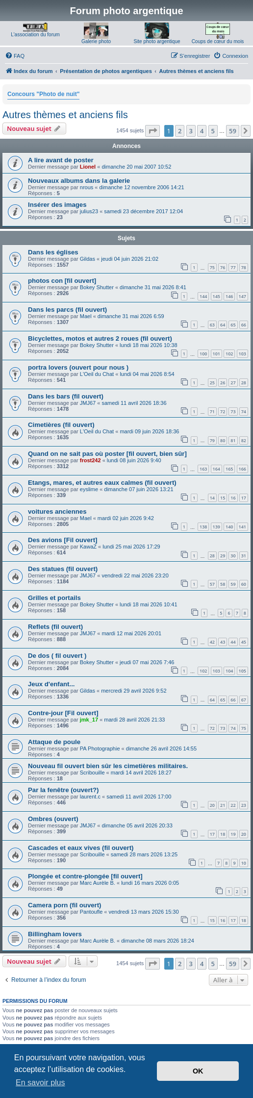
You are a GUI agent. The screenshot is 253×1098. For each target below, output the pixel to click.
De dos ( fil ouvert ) (57, 655)
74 (243, 411)
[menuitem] (15, 56)
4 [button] (201, 130)
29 (222, 555)
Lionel (88, 167)
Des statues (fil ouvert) (63, 569)
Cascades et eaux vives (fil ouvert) (81, 847)
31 (243, 555)
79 (212, 440)
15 (222, 498)
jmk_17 (89, 720)
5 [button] (213, 130)
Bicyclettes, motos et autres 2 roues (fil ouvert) (100, 338)
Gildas (87, 259)
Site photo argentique (156, 41)
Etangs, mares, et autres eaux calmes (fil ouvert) (102, 482)
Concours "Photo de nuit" (43, 94)
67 (243, 700)
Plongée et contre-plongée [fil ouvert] (85, 876)
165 (229, 469)
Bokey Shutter (97, 287)
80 (222, 440)
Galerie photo (96, 41)
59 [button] (232, 130)
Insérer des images (57, 204)
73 (232, 411)
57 (212, 584)
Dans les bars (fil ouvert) (65, 396)
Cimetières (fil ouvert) (61, 424)
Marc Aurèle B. (97, 883)
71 (212, 411)
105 (242, 671)
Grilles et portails (54, 597)
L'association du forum (35, 34)
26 (222, 382)
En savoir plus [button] (40, 1082)
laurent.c (90, 796)
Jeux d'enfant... (51, 684)
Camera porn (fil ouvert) (64, 905)
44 (232, 642)
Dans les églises (53, 252)
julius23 (89, 211)
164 (216, 469)
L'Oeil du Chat (97, 374)
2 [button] (179, 130)
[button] (152, 131)
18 (222, 834)
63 (212, 325)
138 (203, 527)
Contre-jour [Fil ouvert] (63, 713)
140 (229, 527)
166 (242, 469)
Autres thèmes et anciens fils (65, 114)
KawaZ (88, 546)
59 (232, 584)
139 (216, 527)
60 (243, 584)
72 (222, 411)
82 (243, 440)
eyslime (89, 489)
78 (243, 267)
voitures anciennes (57, 511)
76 (222, 267)
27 (232, 382)
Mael (86, 316)
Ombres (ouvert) (53, 819)
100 (203, 353)
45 (243, 642)
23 (243, 805)
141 (242, 527)
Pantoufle (91, 912)
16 (232, 498)
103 (242, 353)
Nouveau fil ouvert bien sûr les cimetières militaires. (108, 766)
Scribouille (92, 772)
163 (203, 469)
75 (212, 267)
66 (243, 325)
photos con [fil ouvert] (62, 280)
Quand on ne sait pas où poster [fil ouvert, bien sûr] (107, 453)
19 (232, 834)
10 (243, 863)
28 (243, 382)
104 (229, 671)
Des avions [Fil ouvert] (62, 540)
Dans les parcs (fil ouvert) (67, 309)
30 (232, 555)
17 (243, 498)
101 (216, 353)
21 (222, 805)
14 (212, 498)
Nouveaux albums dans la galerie (79, 180)
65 (232, 325)
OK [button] (198, 1071)
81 (232, 440)
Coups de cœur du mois (218, 41)
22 (232, 805)
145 (216, 296)
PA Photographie (100, 748)
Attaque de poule (54, 742)
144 (203, 296)
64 (222, 325)
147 (242, 296)
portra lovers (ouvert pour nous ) (78, 367)
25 (212, 382)
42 (212, 642)
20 (212, 805)
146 (229, 296)
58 (222, 584)
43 (222, 642)
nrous (87, 187)
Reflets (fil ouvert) (55, 626)
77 (232, 267)
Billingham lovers (55, 934)
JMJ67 (88, 403)
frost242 (90, 460)
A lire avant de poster (61, 160)
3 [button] (191, 130)
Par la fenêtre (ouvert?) (63, 790)
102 (229, 353)
